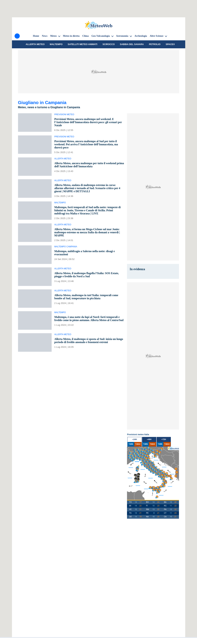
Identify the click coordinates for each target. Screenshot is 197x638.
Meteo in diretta (71, 36)
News (44, 36)
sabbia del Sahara (132, 44)
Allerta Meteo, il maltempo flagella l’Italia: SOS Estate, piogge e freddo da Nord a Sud (86, 275)
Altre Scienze (156, 36)
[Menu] (17, 36)
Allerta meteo (35, 44)
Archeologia (140, 36)
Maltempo (56, 44)
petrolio (154, 44)
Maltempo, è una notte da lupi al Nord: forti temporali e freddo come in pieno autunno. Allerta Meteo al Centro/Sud (89, 319)
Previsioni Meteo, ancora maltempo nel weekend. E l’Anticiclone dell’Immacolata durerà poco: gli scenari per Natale (88, 122)
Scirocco (109, 44)
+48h (149, 439)
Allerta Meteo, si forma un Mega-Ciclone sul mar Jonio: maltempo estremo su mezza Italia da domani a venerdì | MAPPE (87, 232)
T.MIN (131, 444)
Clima (85, 36)
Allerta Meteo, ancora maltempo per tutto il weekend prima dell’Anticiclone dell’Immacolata (89, 165)
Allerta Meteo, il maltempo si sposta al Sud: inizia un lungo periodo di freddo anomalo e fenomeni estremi (88, 341)
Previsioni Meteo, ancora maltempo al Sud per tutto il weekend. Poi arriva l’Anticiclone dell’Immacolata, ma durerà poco (86, 144)
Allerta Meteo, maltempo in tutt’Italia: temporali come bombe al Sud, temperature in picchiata (86, 297)
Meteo (53, 36)
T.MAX (138, 444)
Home (36, 36)
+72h (163, 439)
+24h (134, 439)
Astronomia (122, 36)
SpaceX (170, 44)
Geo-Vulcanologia (100, 36)
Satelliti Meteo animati (82, 44)
